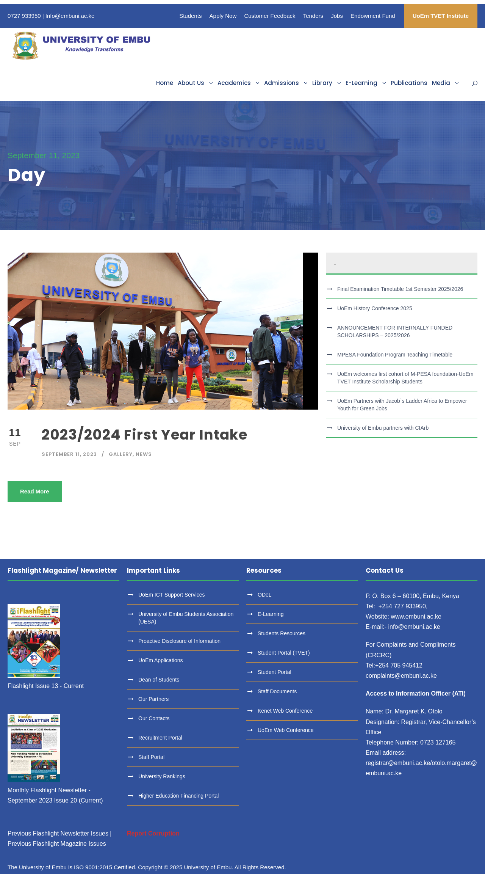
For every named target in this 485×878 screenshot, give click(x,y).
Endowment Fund (372, 16)
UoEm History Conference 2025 (374, 308)
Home (164, 83)
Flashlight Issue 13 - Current (46, 686)
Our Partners (153, 699)
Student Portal (274, 672)
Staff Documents (277, 691)
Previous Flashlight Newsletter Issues (58, 833)
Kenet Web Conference (285, 711)
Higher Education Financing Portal (178, 796)
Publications (409, 83)
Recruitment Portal (160, 738)
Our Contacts (153, 718)
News (144, 454)
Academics (234, 83)
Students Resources (281, 633)
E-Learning (361, 83)
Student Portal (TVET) (284, 653)
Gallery (121, 454)
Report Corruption (153, 833)
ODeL (265, 595)
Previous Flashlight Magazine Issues (57, 843)
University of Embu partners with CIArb (383, 428)
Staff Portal (151, 757)
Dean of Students (158, 680)
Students (190, 16)
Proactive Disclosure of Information (179, 641)
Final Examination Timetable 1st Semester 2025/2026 (400, 289)
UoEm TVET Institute (441, 16)
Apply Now (223, 16)
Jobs (337, 16)
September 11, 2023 (69, 454)
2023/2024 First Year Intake (144, 434)
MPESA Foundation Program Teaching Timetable (394, 355)
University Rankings (161, 776)
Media (441, 83)
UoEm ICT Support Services (171, 595)
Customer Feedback (269, 16)
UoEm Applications (160, 660)
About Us (191, 83)
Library (322, 83)
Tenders (313, 16)
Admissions (281, 83)
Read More (34, 491)
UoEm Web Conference (286, 730)
